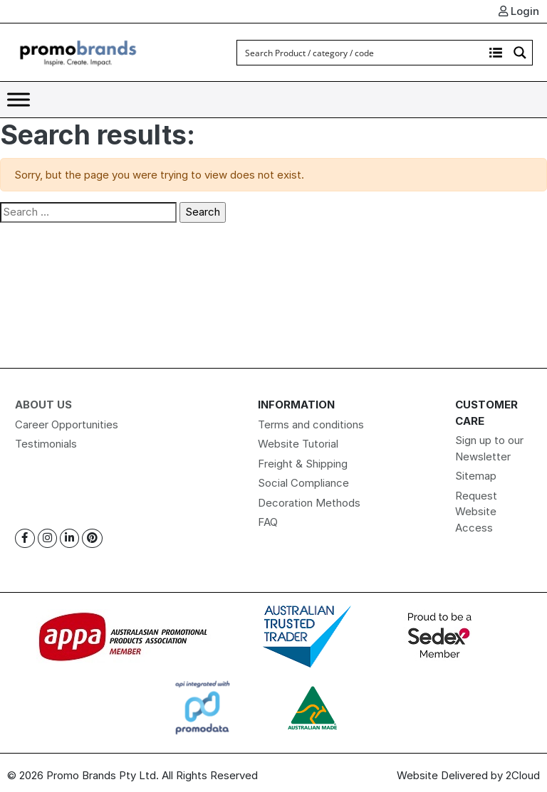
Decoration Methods (309, 502)
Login (519, 11)
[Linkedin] (69, 538)
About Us (43, 404)
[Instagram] (47, 538)
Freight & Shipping (303, 463)
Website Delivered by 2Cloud (468, 775)
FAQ (268, 522)
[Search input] (361, 52)
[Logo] (78, 51)
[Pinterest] (92, 538)
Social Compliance (303, 483)
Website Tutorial (298, 443)
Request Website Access (476, 511)
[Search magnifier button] (520, 53)
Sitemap (475, 475)
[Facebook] (25, 538)
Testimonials (46, 443)
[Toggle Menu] (18, 99)
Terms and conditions (311, 424)
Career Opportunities (66, 424)
